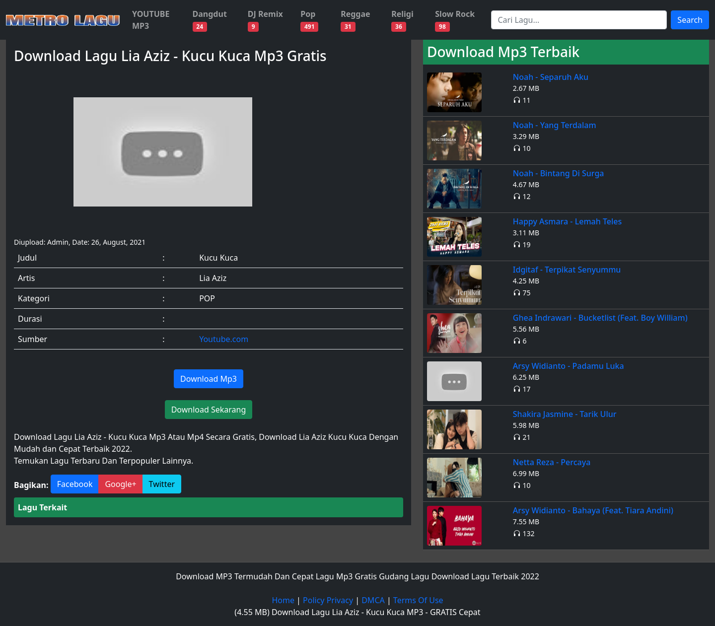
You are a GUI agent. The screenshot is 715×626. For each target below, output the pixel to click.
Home (283, 600)
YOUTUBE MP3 (150, 19)
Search (690, 19)
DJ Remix (265, 20)
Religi (402, 20)
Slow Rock (455, 20)
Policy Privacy (328, 600)
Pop (309, 20)
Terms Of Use (418, 600)
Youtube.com (223, 339)
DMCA (373, 600)
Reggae (355, 20)
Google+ (120, 484)
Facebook (75, 484)
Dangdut (210, 20)
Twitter (162, 484)
